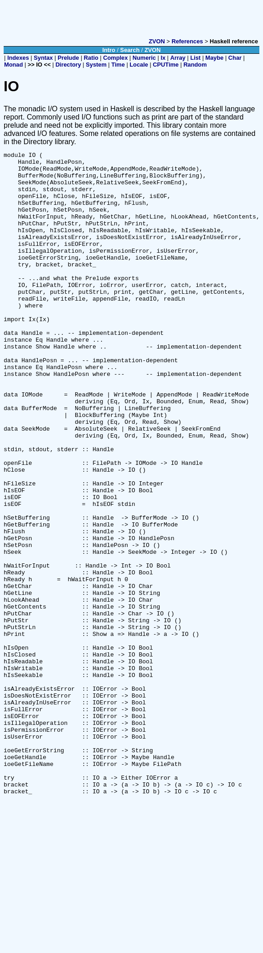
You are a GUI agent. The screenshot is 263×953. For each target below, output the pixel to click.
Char (235, 57)
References (187, 41)
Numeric (144, 57)
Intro (108, 50)
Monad (13, 64)
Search (130, 50)
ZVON (157, 41)
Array (178, 57)
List (195, 57)
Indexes (18, 57)
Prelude (68, 57)
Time (118, 64)
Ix (162, 57)
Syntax (43, 57)
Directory (68, 64)
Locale (138, 64)
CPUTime (166, 64)
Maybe (215, 57)
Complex (115, 57)
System (96, 64)
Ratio (91, 57)
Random (194, 64)
